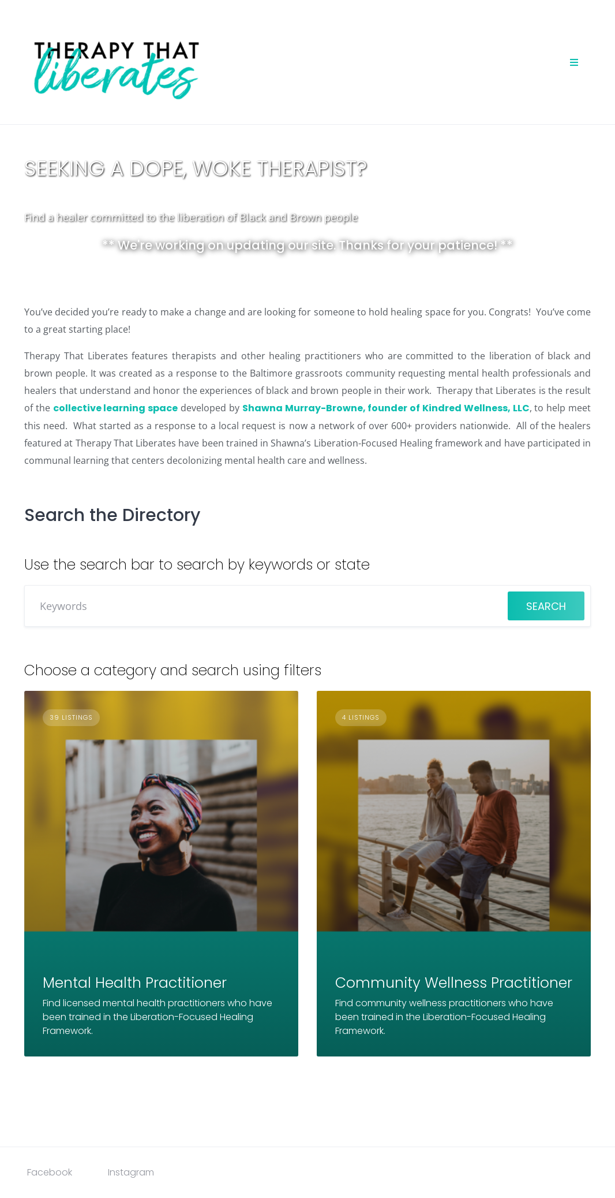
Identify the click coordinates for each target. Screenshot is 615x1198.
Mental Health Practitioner (135, 983)
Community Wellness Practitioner (453, 983)
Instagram (131, 1172)
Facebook (49, 1172)
